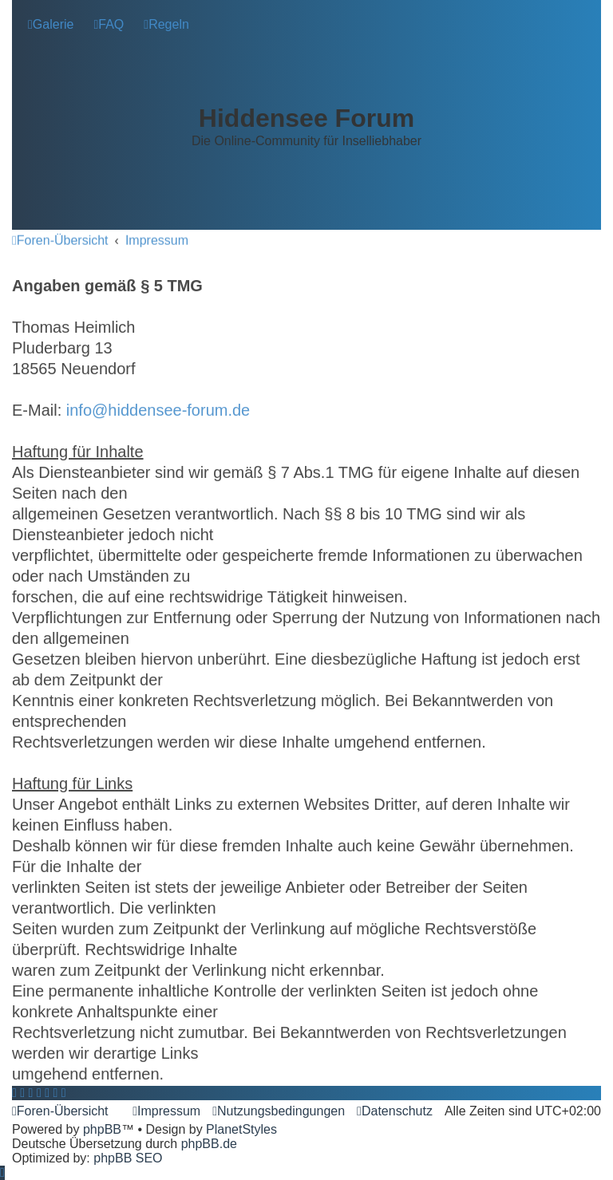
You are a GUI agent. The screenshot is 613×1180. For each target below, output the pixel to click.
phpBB (102, 1129)
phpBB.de (209, 1143)
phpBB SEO (127, 1158)
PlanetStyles (241, 1129)
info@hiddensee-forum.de (158, 409)
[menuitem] (50, 25)
